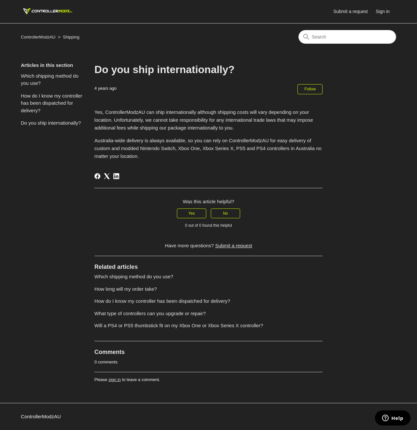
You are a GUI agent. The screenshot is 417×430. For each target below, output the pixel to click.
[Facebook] (97, 176)
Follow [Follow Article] (310, 89)
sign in (114, 379)
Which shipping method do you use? (50, 79)
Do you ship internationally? (51, 123)
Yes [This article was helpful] (191, 213)
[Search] (347, 36)
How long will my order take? (125, 289)
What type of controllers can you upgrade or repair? (150, 313)
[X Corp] (107, 176)
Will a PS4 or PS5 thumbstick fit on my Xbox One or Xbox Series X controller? (178, 325)
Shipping (71, 37)
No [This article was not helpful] (225, 213)
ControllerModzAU (38, 37)
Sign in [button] (383, 11)
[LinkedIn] (116, 176)
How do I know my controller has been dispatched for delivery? (51, 103)
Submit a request (350, 11)
